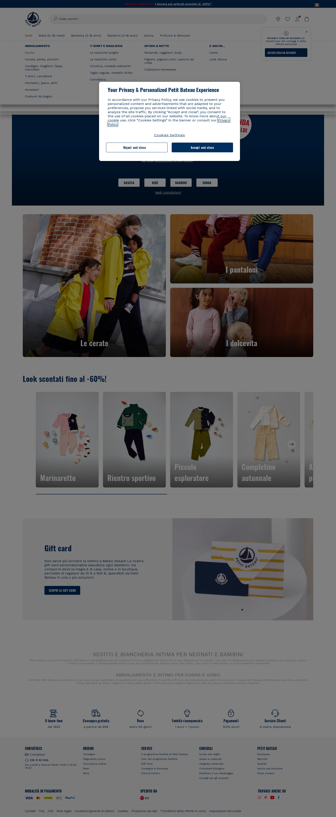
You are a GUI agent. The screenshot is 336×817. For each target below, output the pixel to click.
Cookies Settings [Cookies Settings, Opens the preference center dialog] (169, 135)
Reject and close (134, 147)
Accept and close (202, 147)
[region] (169, 121)
